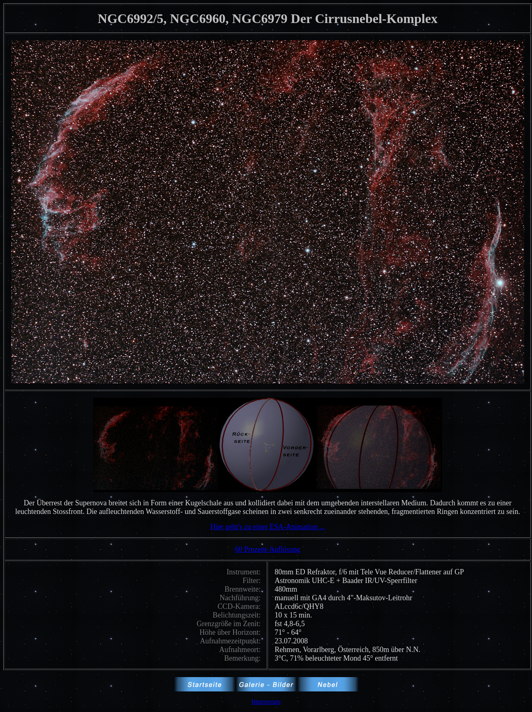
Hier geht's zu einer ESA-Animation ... (267, 527)
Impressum (265, 701)
